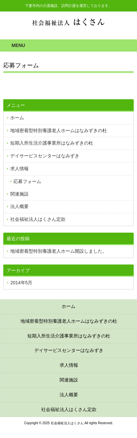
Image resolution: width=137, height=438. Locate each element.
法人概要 (19, 206)
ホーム (17, 117)
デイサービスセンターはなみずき (44, 155)
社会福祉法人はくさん (68, 22)
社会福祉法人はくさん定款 (38, 219)
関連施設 (19, 193)
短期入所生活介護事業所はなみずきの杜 (51, 143)
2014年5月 (21, 282)
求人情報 (19, 168)
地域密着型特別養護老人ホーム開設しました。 (58, 251)
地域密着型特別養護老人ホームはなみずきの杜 (58, 130)
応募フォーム (27, 181)
